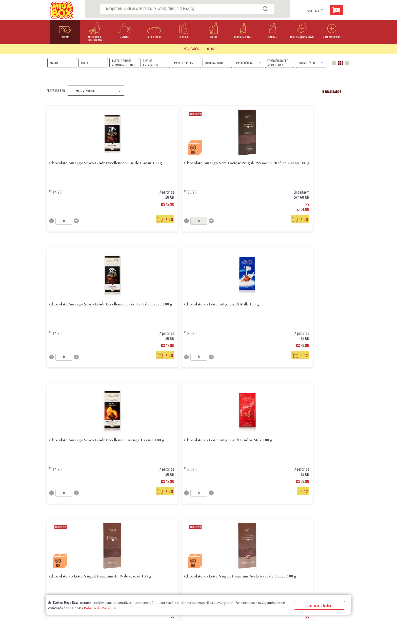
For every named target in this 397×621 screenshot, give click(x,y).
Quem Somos (54, 541)
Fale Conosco (160, 549)
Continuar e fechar (319, 605)
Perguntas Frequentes (165, 541)
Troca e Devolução (118, 549)
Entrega (111, 541)
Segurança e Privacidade (122, 565)
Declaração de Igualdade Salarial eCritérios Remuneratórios (70, 567)
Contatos (53, 557)
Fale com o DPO (115, 573)
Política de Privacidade (102, 608)
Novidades (191, 48)
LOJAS (210, 48)
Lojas (50, 549)
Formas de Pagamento (120, 557)
